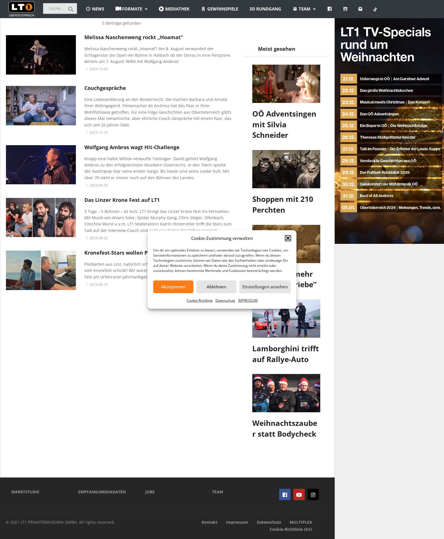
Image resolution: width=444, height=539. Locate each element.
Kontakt (209, 522)
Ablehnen (216, 286)
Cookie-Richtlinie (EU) (291, 529)
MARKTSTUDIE (25, 491)
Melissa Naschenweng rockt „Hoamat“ (133, 37)
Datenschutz (225, 300)
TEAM (217, 491)
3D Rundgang (265, 9)
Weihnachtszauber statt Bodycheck (284, 428)
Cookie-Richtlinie (200, 300)
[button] (288, 238)
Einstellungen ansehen (265, 286)
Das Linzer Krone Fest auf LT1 (122, 199)
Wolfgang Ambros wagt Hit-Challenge (132, 147)
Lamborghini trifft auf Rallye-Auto (285, 353)
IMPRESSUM (248, 300)
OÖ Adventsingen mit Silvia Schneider (284, 124)
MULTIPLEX (301, 522)
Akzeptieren (173, 286)
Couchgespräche (105, 87)
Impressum (237, 522)
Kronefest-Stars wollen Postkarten (128, 252)
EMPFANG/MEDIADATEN (102, 491)
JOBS (150, 491)
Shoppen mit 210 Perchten (282, 204)
